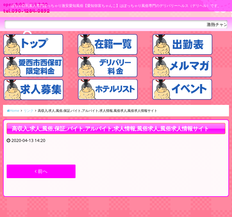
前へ (41, 171)
